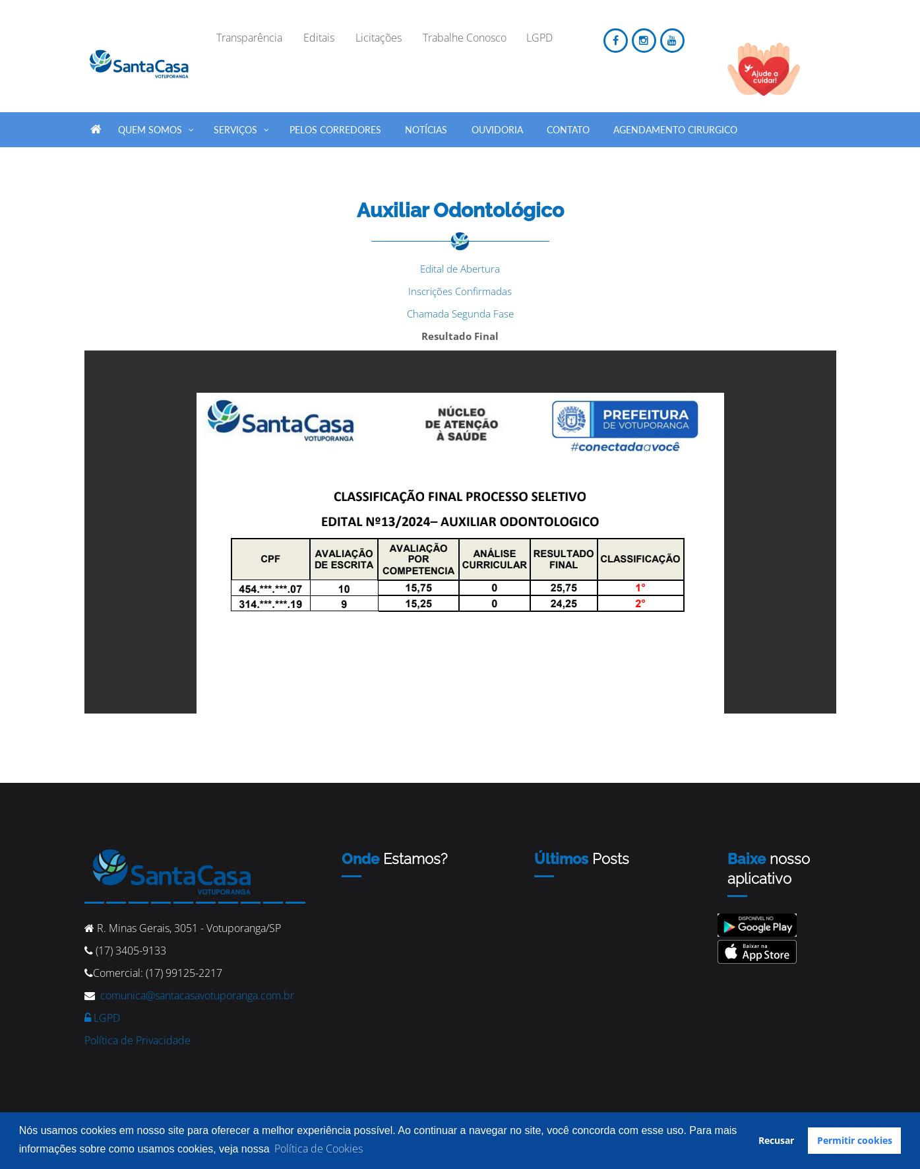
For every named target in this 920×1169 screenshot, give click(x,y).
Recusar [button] (776, 1140)
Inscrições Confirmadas (460, 291)
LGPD (102, 1018)
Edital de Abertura (460, 268)
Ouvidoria (497, 129)
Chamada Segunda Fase (460, 313)
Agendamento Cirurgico (675, 129)
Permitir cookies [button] (854, 1140)
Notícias (426, 129)
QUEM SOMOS (156, 127)
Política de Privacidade (137, 1040)
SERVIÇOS (242, 127)
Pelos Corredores (335, 129)
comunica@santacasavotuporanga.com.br (197, 995)
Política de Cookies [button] (318, 1148)
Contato (568, 129)
